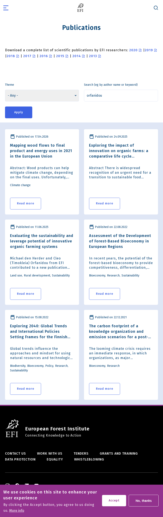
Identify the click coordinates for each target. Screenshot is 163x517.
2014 (76, 56)
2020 (133, 50)
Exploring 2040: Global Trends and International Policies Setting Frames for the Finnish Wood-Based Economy (38, 332)
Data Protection (20, 459)
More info (16, 513)
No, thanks (144, 502)
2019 (149, 50)
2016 (44, 56)
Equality (55, 459)
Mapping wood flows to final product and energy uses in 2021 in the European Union (41, 151)
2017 (27, 56)
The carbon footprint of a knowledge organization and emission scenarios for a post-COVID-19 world (118, 332)
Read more (25, 203)
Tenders (81, 453)
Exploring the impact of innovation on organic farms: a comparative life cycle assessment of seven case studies (118, 151)
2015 (60, 56)
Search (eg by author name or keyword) (111, 85)
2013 (93, 56)
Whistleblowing (89, 459)
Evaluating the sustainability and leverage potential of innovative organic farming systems (41, 241)
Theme (9, 85)
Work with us (49, 453)
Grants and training (119, 453)
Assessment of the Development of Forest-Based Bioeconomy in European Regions (120, 241)
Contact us (15, 453)
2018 (11, 56)
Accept (114, 502)
